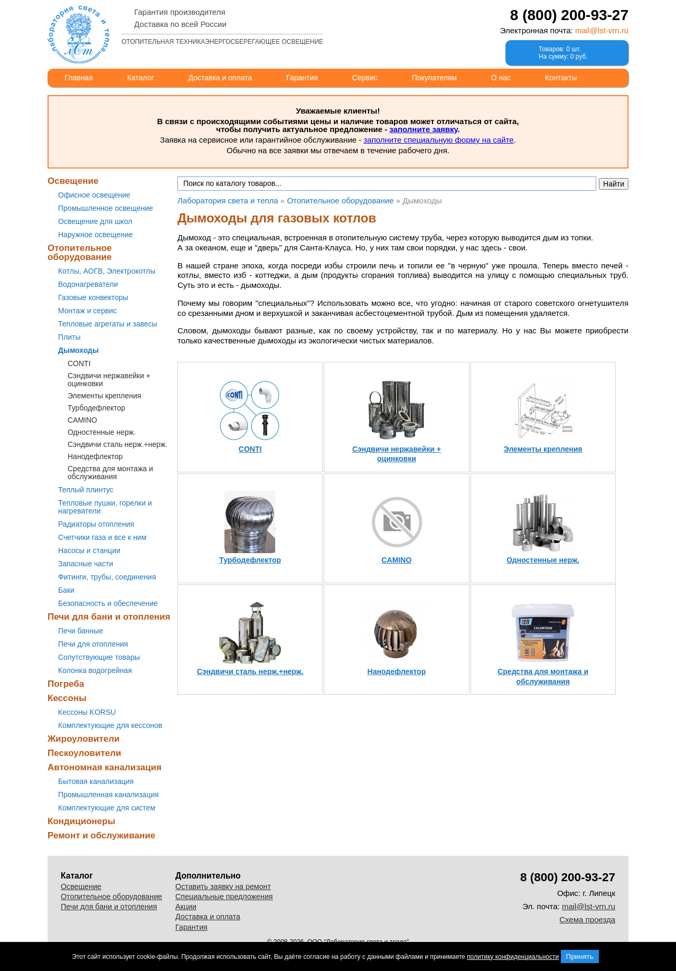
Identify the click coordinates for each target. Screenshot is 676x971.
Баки (66, 590)
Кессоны (67, 698)
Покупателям (434, 77)
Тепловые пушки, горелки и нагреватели (105, 507)
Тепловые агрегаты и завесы (107, 324)
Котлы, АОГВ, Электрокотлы (106, 271)
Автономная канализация (105, 767)
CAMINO (82, 420)
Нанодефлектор (95, 456)
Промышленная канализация (108, 794)
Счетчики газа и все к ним (102, 537)
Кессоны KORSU (87, 712)
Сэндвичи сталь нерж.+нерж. (117, 444)
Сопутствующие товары (99, 657)
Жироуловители (83, 739)
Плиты (69, 337)
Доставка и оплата (220, 77)
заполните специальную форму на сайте (438, 139)
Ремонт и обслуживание (101, 835)
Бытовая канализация (96, 781)
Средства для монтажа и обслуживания (110, 472)
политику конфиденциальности (513, 957)
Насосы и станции (89, 550)
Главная (78, 77)
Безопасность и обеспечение (108, 603)
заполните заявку (423, 129)
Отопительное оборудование (80, 252)
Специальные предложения (224, 896)
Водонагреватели (88, 284)
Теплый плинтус (86, 490)
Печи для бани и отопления (109, 617)
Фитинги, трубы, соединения (107, 577)
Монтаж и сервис (87, 310)
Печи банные (80, 631)
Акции (185, 906)
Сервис (365, 77)
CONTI (79, 363)
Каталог (140, 77)
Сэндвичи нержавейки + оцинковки (109, 379)
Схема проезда (587, 919)
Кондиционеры (81, 821)
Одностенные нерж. (102, 432)
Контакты (561, 77)
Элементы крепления (104, 395)
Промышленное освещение (105, 208)
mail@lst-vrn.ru (601, 30)
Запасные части (85, 563)
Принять (580, 956)
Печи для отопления (93, 644)
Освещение (73, 181)
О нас (501, 77)
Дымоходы (78, 350)
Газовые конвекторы (93, 297)
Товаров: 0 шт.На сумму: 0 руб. (563, 52)
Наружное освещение (95, 234)
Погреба (66, 684)
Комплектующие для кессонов (110, 725)
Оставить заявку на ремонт (223, 886)
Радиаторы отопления (96, 524)
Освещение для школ (95, 221)
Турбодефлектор (96, 408)
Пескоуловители (84, 753)
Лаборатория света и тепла (78, 34)
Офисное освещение (94, 195)
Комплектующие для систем (106, 808)
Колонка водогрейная (95, 670)
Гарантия (302, 77)
